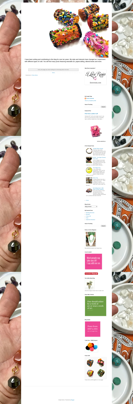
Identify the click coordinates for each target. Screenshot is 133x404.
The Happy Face (97, 167)
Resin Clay (95, 177)
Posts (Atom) (35, 75)
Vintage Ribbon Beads (98, 148)
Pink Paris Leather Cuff (91, 113)
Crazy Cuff (88, 216)
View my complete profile (90, 100)
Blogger (72, 400)
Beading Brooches (90, 212)
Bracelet (88, 214)
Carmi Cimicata (90, 98)
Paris (87, 217)
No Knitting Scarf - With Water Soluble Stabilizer (98, 188)
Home (53, 72)
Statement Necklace (90, 219)
